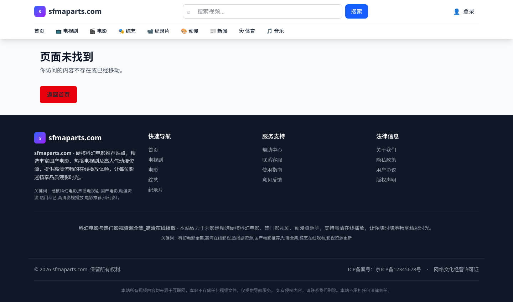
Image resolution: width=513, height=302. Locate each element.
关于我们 (386, 149)
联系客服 (272, 159)
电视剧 (155, 159)
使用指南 (272, 169)
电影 (153, 169)
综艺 (153, 179)
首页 (39, 30)
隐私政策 (386, 159)
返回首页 (58, 95)
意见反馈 (272, 179)
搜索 (356, 11)
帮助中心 (272, 149)
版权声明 (386, 179)
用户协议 (386, 169)
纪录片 (155, 189)
